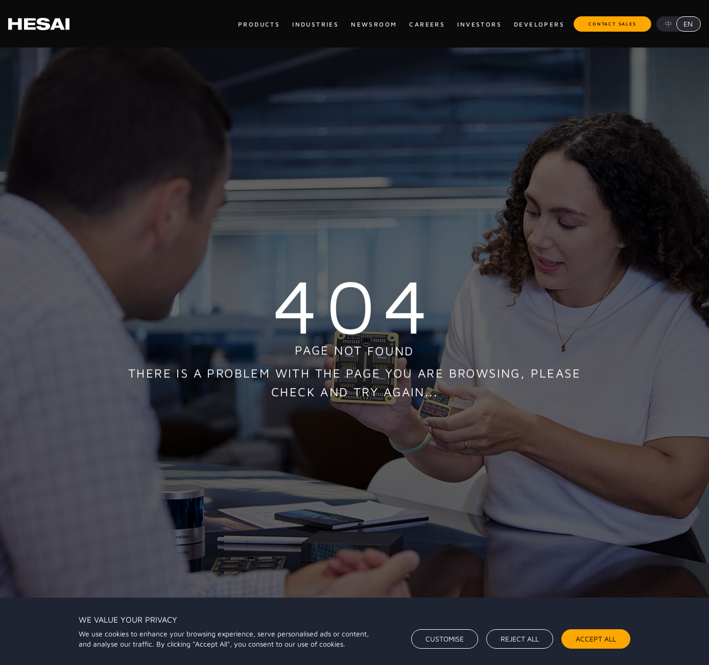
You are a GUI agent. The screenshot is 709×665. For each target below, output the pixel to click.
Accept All (596, 638)
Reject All (520, 638)
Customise (445, 638)
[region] (354, 631)
